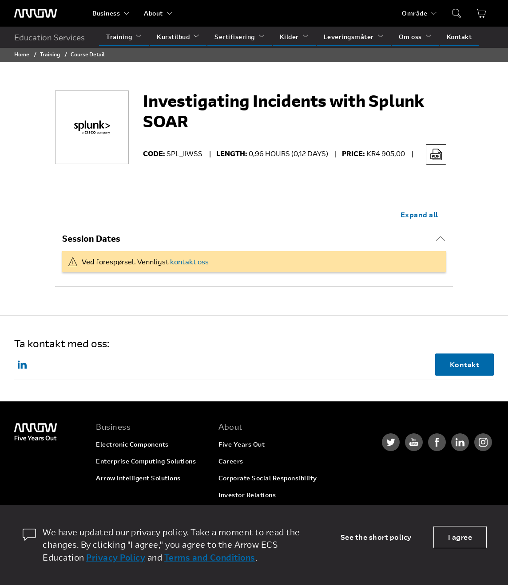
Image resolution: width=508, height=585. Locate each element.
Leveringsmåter (349, 36)
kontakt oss (189, 261)
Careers (230, 461)
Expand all (419, 214)
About (153, 13)
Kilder (289, 36)
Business (106, 13)
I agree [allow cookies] (460, 537)
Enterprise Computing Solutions (146, 461)
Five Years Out (241, 444)
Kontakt (459, 36)
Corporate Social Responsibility (267, 478)
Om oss (410, 36)
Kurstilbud (173, 36)
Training (119, 36)
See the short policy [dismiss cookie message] (376, 537)
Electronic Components (132, 444)
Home (21, 54)
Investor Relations (247, 495)
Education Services (49, 37)
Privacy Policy (115, 557)
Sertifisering (234, 36)
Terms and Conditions (209, 557)
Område (414, 13)
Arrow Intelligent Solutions (138, 478)
